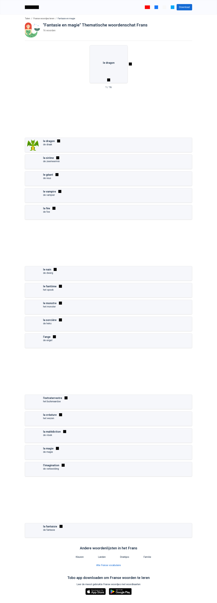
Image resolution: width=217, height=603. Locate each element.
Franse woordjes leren (43, 18)
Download (184, 7)
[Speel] (58, 141)
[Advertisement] (108, 114)
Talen (27, 18)
